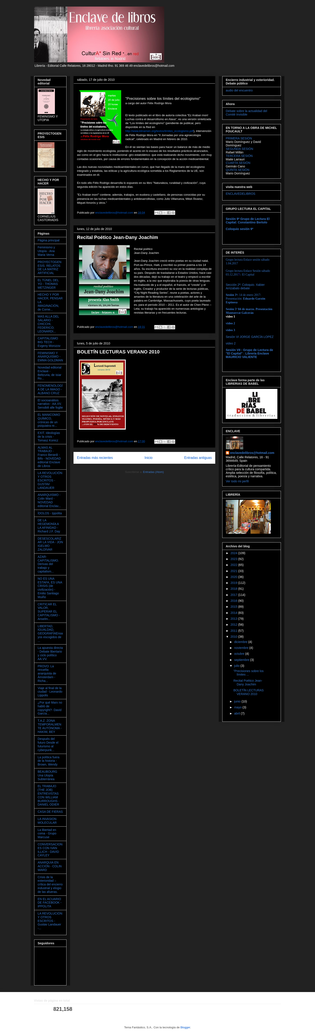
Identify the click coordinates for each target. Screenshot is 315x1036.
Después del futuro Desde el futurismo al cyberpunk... (48, 744)
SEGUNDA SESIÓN (239, 149)
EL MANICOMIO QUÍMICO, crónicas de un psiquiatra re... (49, 420)
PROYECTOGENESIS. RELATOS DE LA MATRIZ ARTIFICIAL (49, 267)
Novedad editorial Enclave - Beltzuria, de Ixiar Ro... (49, 373)
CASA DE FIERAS (50, 811)
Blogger (185, 1027)
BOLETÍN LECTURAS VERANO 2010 (118, 352)
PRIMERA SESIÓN (239, 138)
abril (237, 713)
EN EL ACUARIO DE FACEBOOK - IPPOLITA (49, 902)
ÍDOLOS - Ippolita (50, 513)
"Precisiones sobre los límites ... (248, 672)
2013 (234, 618)
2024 (234, 553)
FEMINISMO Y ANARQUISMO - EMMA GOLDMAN (50, 356)
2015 (234, 606)
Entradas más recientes (95, 458)
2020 (234, 577)
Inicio (148, 458)
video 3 (230, 330)
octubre (239, 653)
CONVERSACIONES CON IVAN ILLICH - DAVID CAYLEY (50, 850)
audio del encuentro (239, 90)
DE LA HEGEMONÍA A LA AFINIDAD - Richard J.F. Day (49, 525)
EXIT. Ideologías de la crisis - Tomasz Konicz (49, 436)
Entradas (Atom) (153, 472)
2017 (234, 595)
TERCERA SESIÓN (239, 156)
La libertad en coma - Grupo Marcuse (47, 833)
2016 (234, 600)
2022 (234, 565)
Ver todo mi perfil (237, 481)
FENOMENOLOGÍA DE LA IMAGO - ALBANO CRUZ (50, 389)
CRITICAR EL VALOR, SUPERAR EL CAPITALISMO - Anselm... (49, 611)
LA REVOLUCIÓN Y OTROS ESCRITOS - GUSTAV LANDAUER (50, 480)
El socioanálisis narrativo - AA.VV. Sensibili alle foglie (50, 404)
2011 (234, 630)
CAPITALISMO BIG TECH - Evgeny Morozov (49, 342)
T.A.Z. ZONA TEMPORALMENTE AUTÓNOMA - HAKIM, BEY (50, 726)
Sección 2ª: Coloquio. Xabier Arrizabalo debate (245, 286)
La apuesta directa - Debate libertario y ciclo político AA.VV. (50, 653)
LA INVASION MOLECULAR (47, 820)
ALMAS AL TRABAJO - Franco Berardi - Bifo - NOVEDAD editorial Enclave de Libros (49, 457)
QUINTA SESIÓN (237, 170)
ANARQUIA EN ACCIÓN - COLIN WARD (50, 866)
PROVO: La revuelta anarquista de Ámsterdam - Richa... (47, 673)
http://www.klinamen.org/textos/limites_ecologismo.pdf (159, 131)
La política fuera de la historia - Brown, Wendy (49, 760)
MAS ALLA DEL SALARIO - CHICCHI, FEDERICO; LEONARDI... (48, 324)
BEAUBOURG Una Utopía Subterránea (47, 775)
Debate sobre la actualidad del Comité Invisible (246, 112)
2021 (234, 571)
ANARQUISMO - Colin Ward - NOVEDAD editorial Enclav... (49, 500)
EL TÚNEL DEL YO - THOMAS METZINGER (48, 283)
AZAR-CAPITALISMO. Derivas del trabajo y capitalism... (48, 564)
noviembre (241, 648)
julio (237, 665)
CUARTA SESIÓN (238, 163)
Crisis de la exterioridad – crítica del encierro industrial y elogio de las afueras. (50, 884)
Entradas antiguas (198, 458)
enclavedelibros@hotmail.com (252, 453)
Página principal (49, 240)
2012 (234, 624)
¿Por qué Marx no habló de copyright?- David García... (50, 708)
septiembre (242, 660)
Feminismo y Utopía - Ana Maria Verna (46, 251)
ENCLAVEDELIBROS (240, 193)
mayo (238, 707)
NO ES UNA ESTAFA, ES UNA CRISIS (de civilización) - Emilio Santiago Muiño (50, 588)
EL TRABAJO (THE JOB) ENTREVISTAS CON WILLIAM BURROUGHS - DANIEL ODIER (49, 795)
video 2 (231, 343)
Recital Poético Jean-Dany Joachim (117, 237)
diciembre (241, 642)
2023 (234, 559)
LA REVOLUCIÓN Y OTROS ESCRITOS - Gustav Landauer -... (50, 921)
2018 (234, 588)
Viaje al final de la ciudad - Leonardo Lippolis (50, 691)
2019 (234, 583)
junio (237, 701)
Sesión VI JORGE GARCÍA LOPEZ (250, 337)
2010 (234, 636)
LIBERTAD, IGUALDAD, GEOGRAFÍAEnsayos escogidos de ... (50, 633)
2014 (234, 613)
